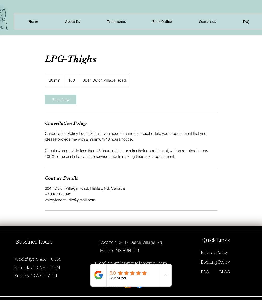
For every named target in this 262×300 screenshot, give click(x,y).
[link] (60, 99)
